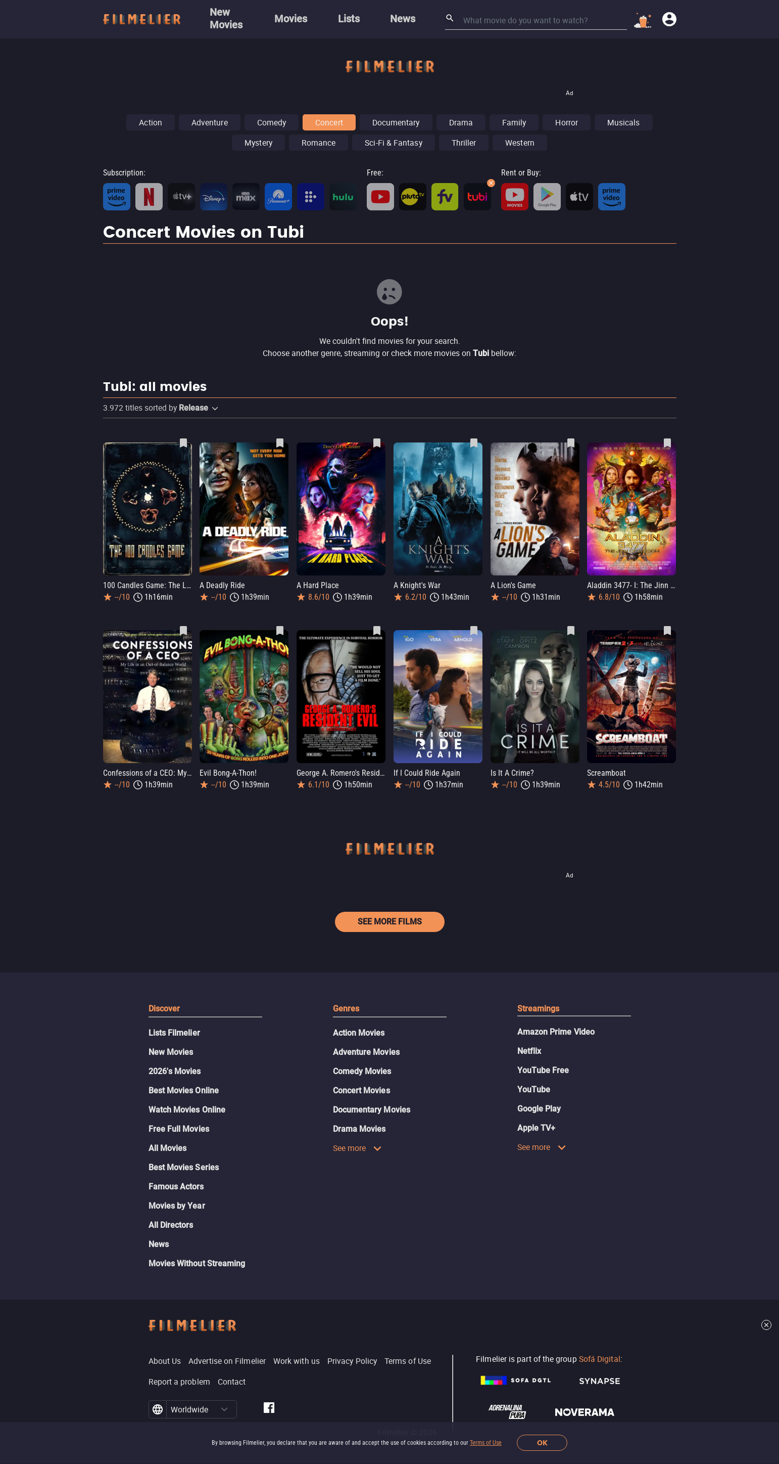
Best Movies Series (184, 1167)
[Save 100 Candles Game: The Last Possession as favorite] (183, 443)
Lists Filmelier (174, 1033)
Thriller (464, 142)
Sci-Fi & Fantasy (393, 142)
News (159, 1244)
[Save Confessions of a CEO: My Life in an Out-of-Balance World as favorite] (183, 631)
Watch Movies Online (187, 1110)
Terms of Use (486, 1442)
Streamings (538, 1008)
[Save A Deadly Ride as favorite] (280, 443)
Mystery (258, 142)
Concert (329, 122)
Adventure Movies (366, 1052)
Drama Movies (359, 1129)
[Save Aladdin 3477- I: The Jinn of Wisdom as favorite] (667, 443)
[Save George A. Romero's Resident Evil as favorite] (377, 631)
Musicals (623, 122)
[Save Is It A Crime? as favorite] (571, 631)
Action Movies (359, 1033)
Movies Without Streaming (197, 1263)
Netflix (529, 1051)
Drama (461, 122)
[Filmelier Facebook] (269, 1409)
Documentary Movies (371, 1110)
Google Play (539, 1109)
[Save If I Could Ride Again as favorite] (474, 631)
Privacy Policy (352, 1360)
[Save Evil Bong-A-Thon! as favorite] (280, 631)
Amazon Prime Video (556, 1032)
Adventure (209, 122)
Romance (319, 142)
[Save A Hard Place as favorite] (377, 443)
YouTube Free (543, 1070)
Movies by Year (177, 1206)
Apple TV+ (536, 1128)
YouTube (534, 1089)
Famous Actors (176, 1186)
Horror (566, 122)
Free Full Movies (179, 1129)
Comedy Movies (362, 1071)
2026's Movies (175, 1071)
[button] (215, 408)
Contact (232, 1381)
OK (542, 1443)
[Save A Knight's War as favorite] (474, 443)
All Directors (171, 1225)
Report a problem (179, 1381)
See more (357, 1148)
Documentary (396, 122)
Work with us (296, 1360)
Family (514, 122)
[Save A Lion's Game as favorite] (571, 443)
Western (519, 142)
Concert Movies (361, 1090)
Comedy (271, 122)
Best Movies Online (184, 1090)
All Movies (168, 1148)
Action (150, 122)
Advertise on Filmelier (227, 1360)
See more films (390, 921)
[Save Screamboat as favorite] (667, 631)
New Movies (171, 1052)
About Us (165, 1360)
